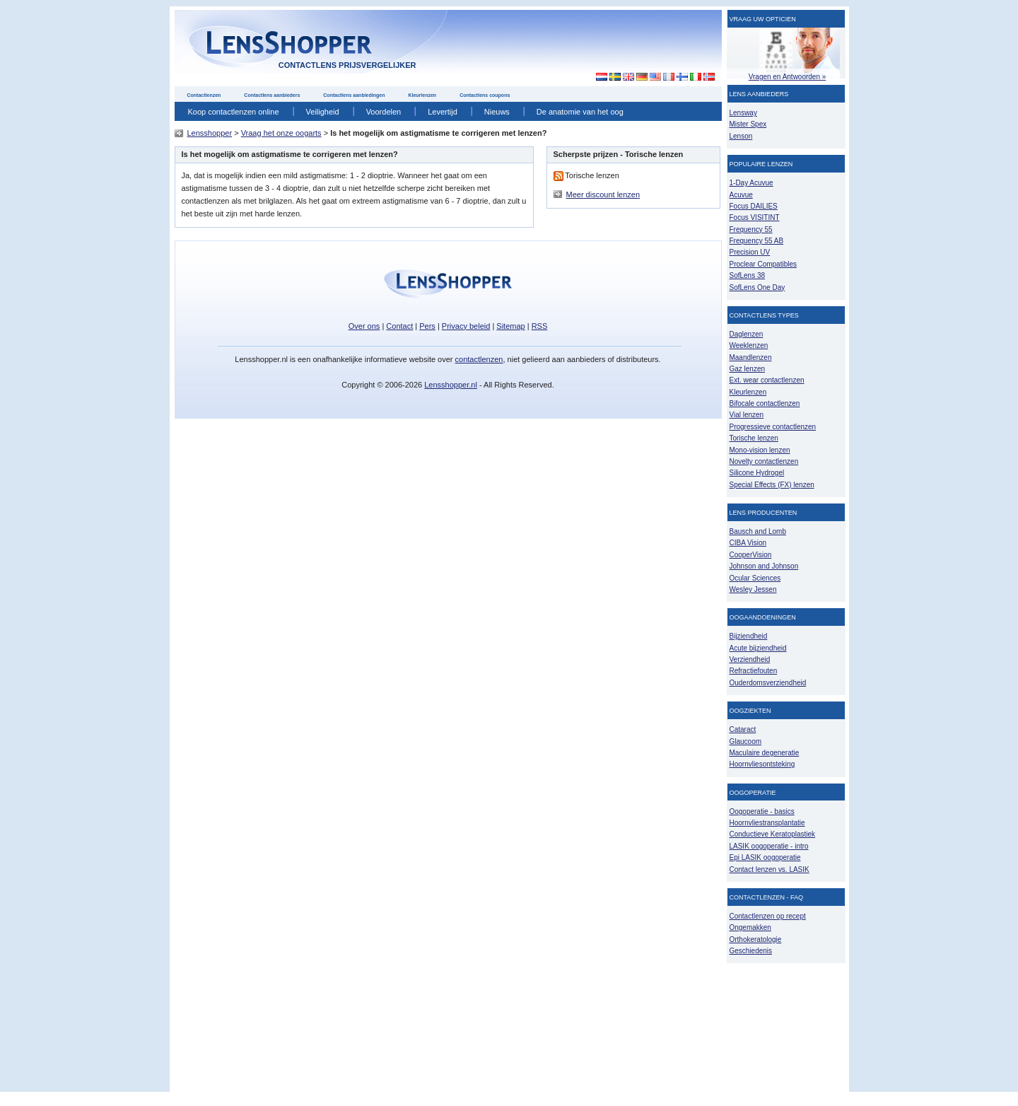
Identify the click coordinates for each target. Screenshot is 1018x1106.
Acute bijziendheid (758, 648)
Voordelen (384, 111)
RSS (540, 326)
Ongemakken (750, 927)
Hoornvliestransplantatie (767, 823)
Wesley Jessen (753, 589)
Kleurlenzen (422, 95)
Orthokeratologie (756, 939)
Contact (399, 326)
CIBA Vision (748, 543)
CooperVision (751, 555)
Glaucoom (746, 741)
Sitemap (510, 326)
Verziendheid (750, 659)
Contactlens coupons (485, 95)
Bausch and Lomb (758, 531)
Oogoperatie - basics (762, 811)
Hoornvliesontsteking (762, 764)
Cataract (743, 729)
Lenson (741, 136)
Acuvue (741, 195)
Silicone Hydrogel (757, 473)
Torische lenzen (754, 438)
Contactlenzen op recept (768, 916)
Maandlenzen (751, 357)
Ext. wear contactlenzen (767, 380)
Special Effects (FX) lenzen (772, 485)
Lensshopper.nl (450, 384)
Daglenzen (747, 334)
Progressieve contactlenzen (773, 427)
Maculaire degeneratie (765, 753)
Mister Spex (748, 124)
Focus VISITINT (755, 217)
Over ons (364, 326)
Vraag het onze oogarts (281, 133)
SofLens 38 (748, 275)
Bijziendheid (749, 636)
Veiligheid (322, 111)
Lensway (743, 113)
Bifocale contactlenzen (765, 403)
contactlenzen (479, 359)
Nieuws (497, 111)
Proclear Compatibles (763, 264)
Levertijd (442, 111)
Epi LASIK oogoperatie (765, 857)
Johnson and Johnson (764, 566)
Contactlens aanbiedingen (354, 95)
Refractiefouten (754, 671)
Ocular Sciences (755, 578)
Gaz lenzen (748, 369)
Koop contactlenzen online (233, 111)
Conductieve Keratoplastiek (773, 834)
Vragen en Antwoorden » (787, 77)
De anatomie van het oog (580, 111)
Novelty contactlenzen (764, 461)
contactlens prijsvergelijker (347, 65)
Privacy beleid (466, 326)
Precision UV (750, 252)
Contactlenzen (204, 95)
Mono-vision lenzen (760, 450)
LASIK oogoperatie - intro (769, 846)
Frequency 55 (751, 229)
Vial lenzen (747, 415)
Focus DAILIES (754, 206)
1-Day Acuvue (751, 183)
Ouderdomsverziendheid (768, 683)
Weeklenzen (749, 345)
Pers (427, 326)
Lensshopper (210, 133)
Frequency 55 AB (757, 241)
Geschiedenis (751, 951)
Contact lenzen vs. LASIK (769, 869)
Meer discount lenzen (603, 194)
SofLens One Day (757, 287)
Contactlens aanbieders (272, 95)
